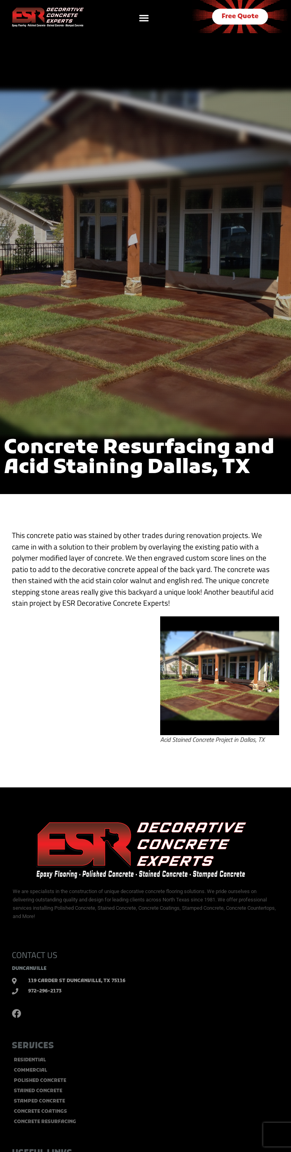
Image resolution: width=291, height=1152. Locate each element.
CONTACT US (34, 955)
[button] (144, 17)
